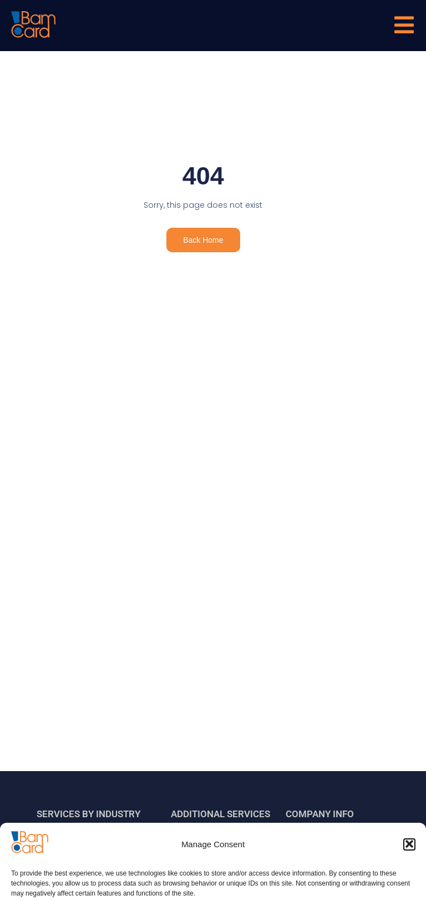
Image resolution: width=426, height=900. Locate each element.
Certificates (316, 868)
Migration (198, 846)
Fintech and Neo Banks (88, 868)
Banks (58, 846)
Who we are (317, 846)
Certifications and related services (212, 873)
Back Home (203, 240)
